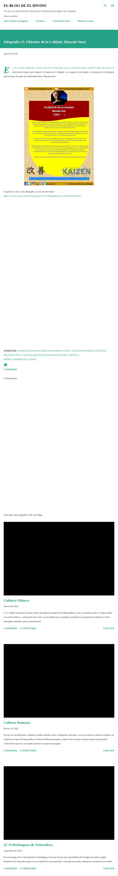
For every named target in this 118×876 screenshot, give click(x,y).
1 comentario (28, 628)
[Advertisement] (59, 482)
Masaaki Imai (50, 355)
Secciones (40, 21)
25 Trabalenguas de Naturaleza (28, 845)
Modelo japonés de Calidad (20, 359)
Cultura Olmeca (16, 600)
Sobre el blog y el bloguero (16, 21)
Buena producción (58, 351)
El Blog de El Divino (25, 6)
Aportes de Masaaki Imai (31, 351)
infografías (58, 68)
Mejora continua (69, 355)
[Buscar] (105, 5)
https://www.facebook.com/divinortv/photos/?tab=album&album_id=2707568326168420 (42, 196)
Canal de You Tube (61, 21)
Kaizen (37, 355)
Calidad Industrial (81, 351)
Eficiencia (100, 351)
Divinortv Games (85, 21)
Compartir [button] (10, 369)
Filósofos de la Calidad (18, 355)
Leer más (108, 628)
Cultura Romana (17, 723)
